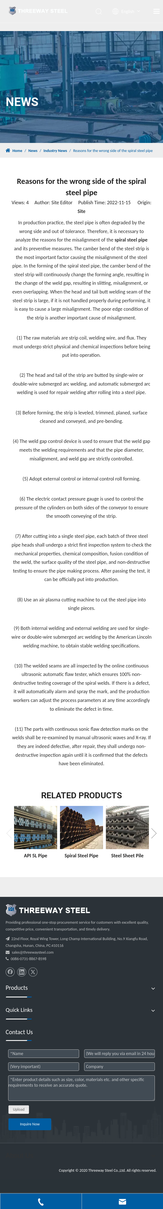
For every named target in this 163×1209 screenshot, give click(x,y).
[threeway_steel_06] (48, 910)
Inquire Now (30, 1124)
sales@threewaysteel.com (32, 952)
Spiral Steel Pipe (82, 856)
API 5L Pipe (35, 856)
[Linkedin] (21, 972)
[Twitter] (32, 972)
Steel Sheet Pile (127, 856)
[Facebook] (10, 972)
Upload (18, 1109)
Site (81, 211)
